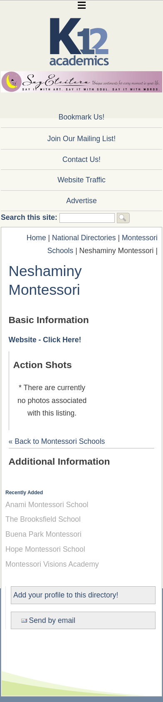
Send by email (48, 620)
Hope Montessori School (45, 549)
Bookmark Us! (81, 117)
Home (36, 238)
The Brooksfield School (43, 519)
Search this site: (30, 217)
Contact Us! (81, 159)
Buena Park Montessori (43, 534)
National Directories (84, 238)
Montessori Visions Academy (52, 564)
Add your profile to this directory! (65, 595)
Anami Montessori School (47, 504)
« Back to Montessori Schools (57, 441)
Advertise (81, 201)
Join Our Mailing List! (81, 138)
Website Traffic (81, 180)
